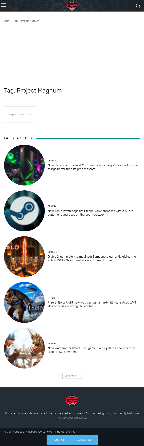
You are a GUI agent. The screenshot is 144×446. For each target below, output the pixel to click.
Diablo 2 (52, 252)
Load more (72, 375)
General (53, 161)
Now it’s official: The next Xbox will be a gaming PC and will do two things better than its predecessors (93, 167)
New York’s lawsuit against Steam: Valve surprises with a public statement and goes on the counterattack (90, 212)
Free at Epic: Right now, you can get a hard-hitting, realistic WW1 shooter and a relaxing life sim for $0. (92, 304)
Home (7, 20)
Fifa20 (51, 298)
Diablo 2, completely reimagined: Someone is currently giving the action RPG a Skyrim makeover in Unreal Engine (92, 258)
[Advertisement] (72, 55)
